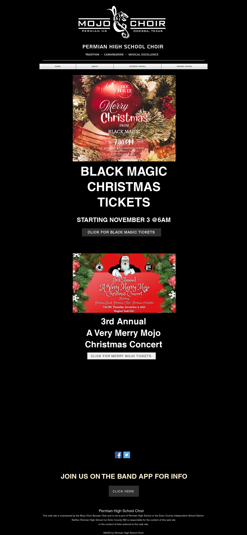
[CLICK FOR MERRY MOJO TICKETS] (121, 355)
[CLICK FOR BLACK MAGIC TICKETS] (121, 232)
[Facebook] (118, 455)
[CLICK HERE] (124, 491)
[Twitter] (126, 455)
